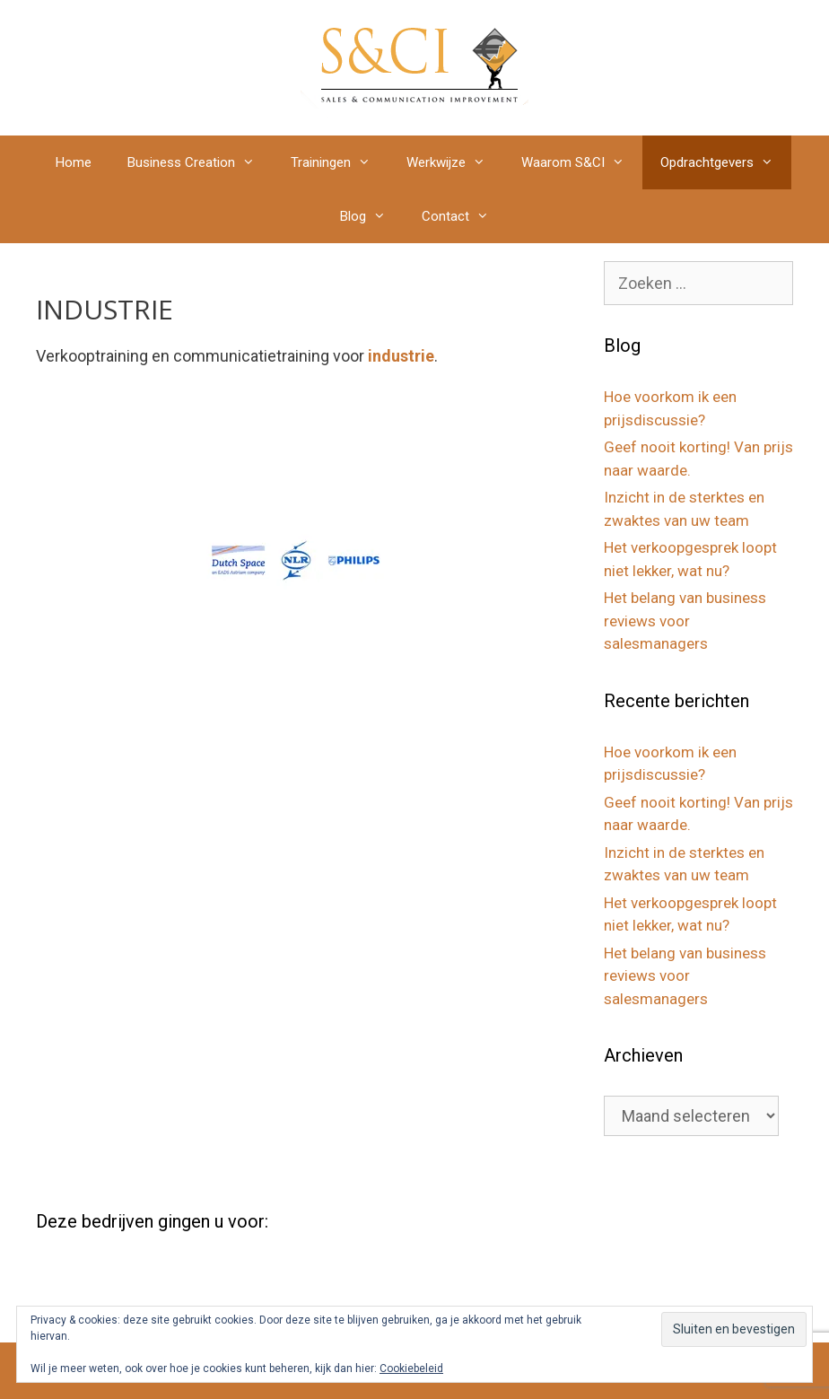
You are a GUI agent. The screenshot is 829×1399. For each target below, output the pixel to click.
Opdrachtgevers (725, 162)
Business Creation (200, 162)
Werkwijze (454, 162)
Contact (464, 216)
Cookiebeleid (411, 1368)
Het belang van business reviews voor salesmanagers (685, 620)
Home (74, 162)
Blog (372, 216)
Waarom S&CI (581, 162)
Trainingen (339, 162)
